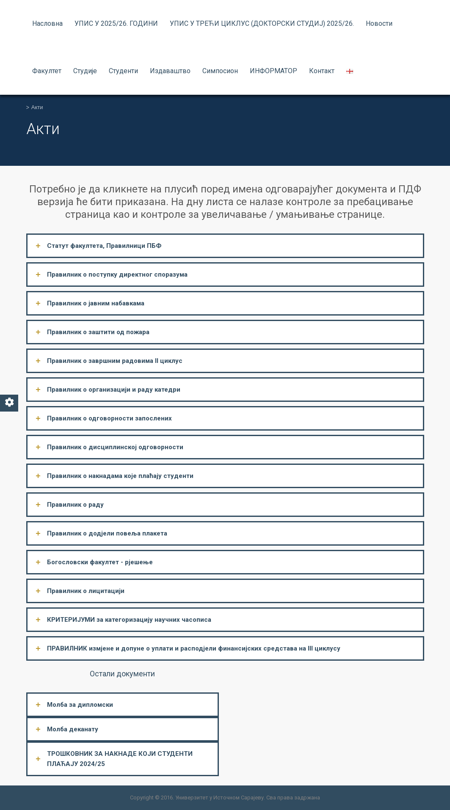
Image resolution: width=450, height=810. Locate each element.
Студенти (123, 71)
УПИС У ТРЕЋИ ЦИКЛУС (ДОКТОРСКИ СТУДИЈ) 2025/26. (262, 23)
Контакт (321, 71)
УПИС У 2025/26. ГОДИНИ (116, 23)
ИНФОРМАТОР (273, 71)
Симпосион (220, 71)
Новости (379, 23)
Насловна (47, 23)
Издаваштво (170, 71)
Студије (85, 71)
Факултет (46, 71)
